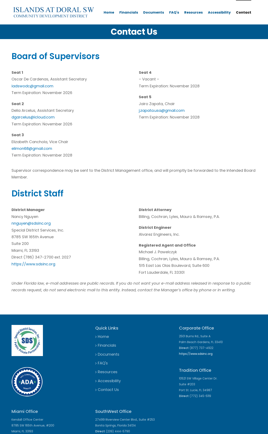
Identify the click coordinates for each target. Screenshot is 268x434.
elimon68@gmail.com (32, 148)
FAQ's (174, 12)
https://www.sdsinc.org (33, 264)
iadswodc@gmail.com (32, 86)
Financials (128, 12)
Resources (193, 12)
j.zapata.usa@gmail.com (162, 110)
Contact (243, 12)
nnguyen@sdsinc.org (31, 223)
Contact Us (108, 389)
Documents (153, 12)
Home (109, 12)
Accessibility (219, 12)
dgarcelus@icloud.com (33, 117)
